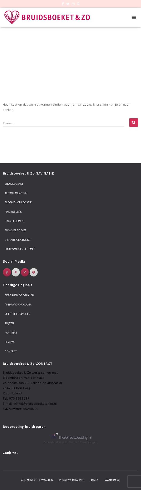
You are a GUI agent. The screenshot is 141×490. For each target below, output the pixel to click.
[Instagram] (25, 272)
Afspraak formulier (18, 304)
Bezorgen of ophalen (19, 295)
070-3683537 (19, 398)
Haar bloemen (14, 221)
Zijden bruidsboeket (18, 240)
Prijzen (9, 323)
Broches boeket (16, 230)
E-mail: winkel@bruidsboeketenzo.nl (30, 404)
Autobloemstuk (16, 193)
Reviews (10, 342)
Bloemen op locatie (18, 202)
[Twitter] (16, 272)
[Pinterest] (34, 272)
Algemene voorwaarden (37, 480)
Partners (11, 332)
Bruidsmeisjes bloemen (20, 249)
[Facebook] (7, 272)
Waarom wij (112, 480)
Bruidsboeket (14, 183)
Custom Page (63, 4)
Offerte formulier (17, 314)
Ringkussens (13, 212)
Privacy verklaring (71, 480)
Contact (11, 351)
